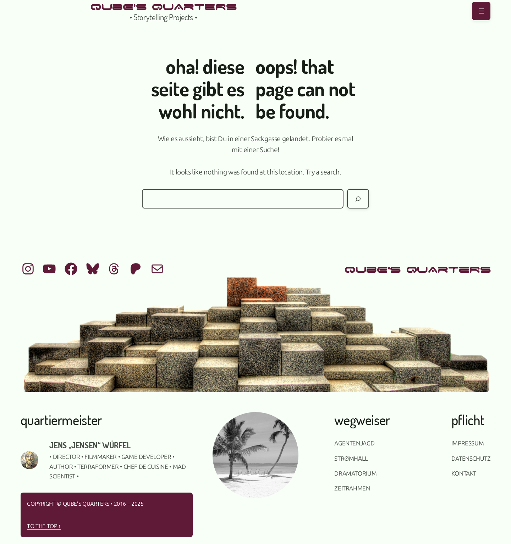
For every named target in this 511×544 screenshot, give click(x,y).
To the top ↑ (44, 526)
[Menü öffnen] (481, 11)
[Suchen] (358, 199)
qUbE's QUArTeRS (163, 6)
